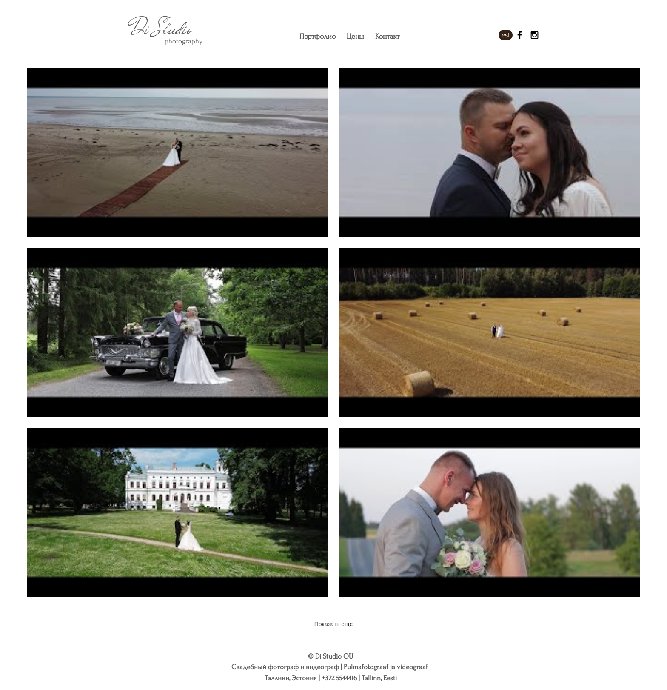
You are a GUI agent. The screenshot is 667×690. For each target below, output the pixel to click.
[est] (506, 35)
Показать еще (333, 624)
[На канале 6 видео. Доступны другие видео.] (333, 332)
